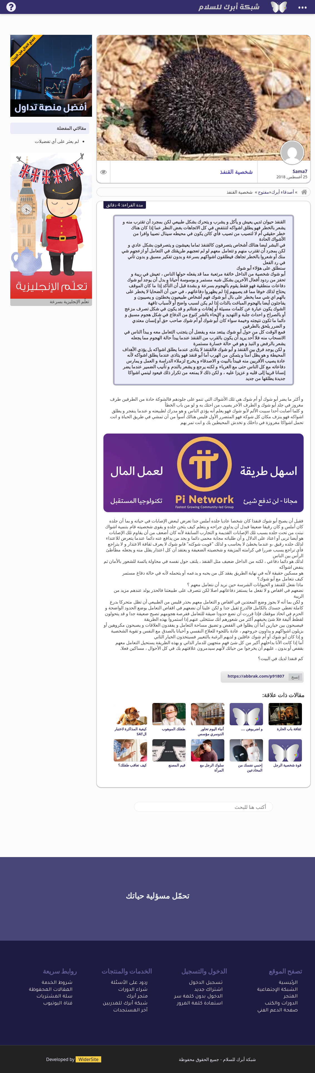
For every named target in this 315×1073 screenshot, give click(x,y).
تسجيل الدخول (206, 983)
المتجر (291, 996)
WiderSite (88, 1059)
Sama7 (300, 171)
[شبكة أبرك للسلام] (279, 7)
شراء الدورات (133, 990)
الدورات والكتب (281, 1003)
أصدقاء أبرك (282, 192)
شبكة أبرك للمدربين (125, 1003)
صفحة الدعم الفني (277, 1010)
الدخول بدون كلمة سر (198, 996)
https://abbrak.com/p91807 (256, 676)
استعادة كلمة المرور (200, 1003)
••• (302, 7)
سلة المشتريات (54, 996)
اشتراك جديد (208, 990)
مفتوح (263, 192)
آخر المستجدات (130, 1010)
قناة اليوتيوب (58, 1003)
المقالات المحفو (54, 990)
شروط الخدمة (57, 983)
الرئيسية (288, 983)
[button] (103, 172)
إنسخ (295, 677)
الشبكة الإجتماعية (277, 990)
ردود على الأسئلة (129, 983)
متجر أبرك (137, 996)
